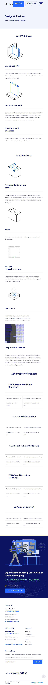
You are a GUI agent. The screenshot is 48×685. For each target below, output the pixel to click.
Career (27, 639)
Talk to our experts (15, 590)
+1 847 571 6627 (11, 634)
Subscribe (38, 662)
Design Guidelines (30, 637)
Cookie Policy (39, 682)
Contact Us (28, 642)
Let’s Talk (18, 4)
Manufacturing (28, 634)
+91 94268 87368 (12, 611)
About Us (27, 632)
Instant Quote (31, 4)
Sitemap (33, 682)
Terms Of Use (28, 644)
